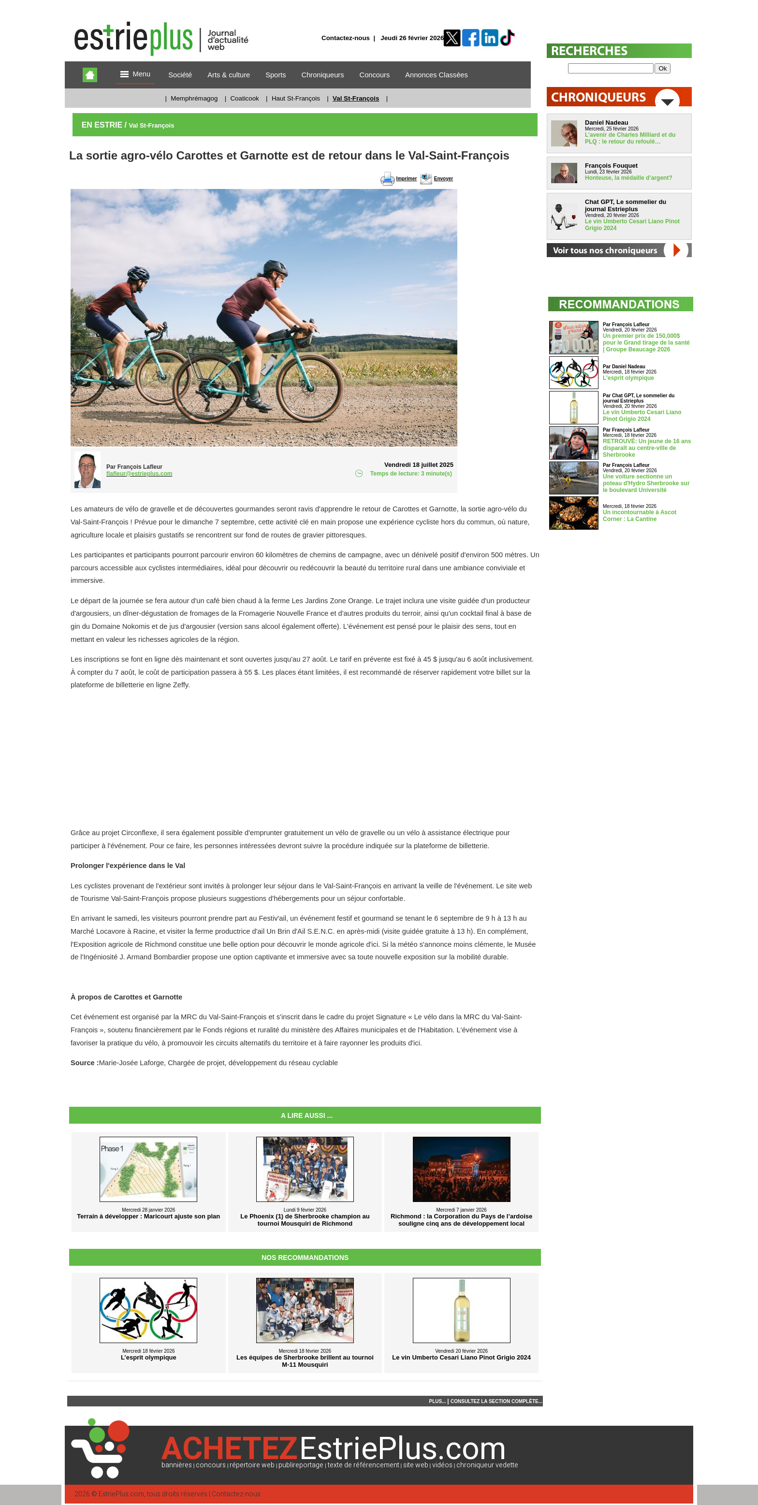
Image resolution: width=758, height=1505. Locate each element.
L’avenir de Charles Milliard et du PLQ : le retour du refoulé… (630, 138)
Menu (135, 75)
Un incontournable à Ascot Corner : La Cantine (639, 515)
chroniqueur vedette (487, 1465)
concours (211, 1465)
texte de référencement (363, 1465)
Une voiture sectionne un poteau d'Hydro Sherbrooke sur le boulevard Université (646, 483)
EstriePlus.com (121, 1494)
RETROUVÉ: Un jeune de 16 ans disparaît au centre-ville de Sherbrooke (647, 448)
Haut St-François (296, 98)
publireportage (300, 1465)
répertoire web (252, 1465)
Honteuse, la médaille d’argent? (628, 177)
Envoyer (443, 178)
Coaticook (244, 98)
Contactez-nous (345, 38)
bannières (176, 1465)
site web (415, 1465)
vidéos (442, 1465)
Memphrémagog (194, 98)
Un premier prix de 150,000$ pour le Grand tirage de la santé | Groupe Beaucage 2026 (646, 343)
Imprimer (406, 178)
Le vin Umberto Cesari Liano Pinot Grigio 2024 (642, 415)
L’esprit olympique (628, 378)
